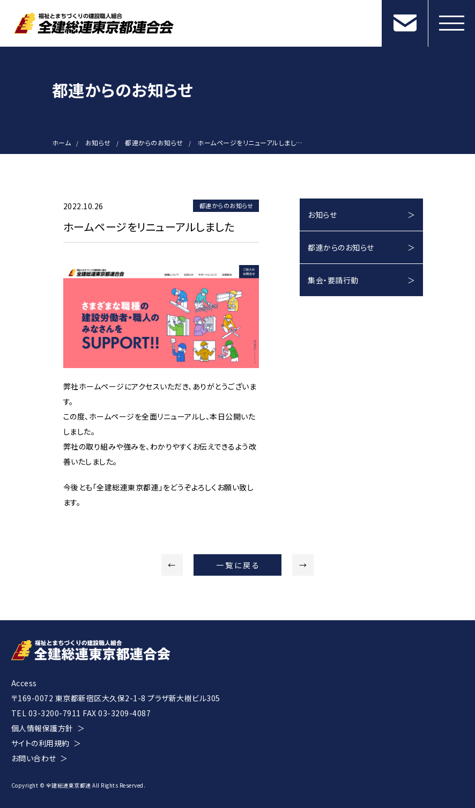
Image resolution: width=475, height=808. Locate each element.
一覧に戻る (238, 565)
